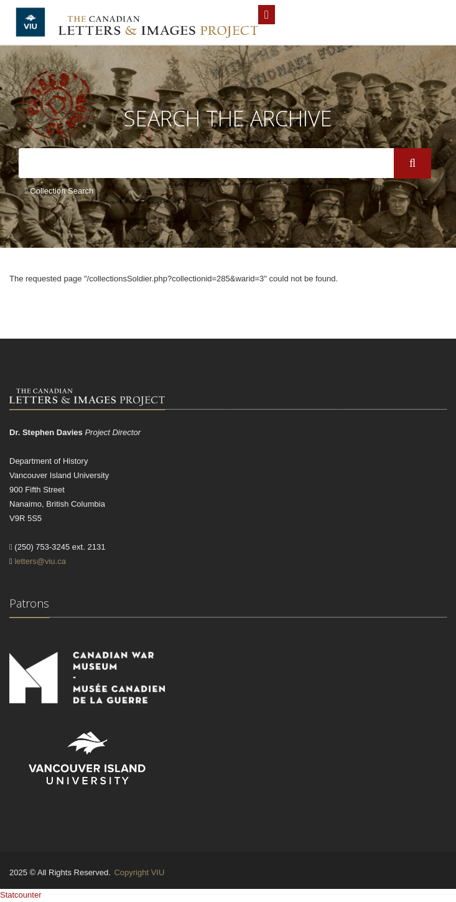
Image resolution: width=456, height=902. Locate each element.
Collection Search (59, 190)
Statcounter (21, 895)
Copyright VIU (139, 872)
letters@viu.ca (40, 561)
